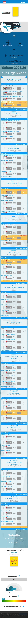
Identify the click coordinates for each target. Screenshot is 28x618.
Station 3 (14, 146)
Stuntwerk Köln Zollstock (14, 114)
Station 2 (14, 112)
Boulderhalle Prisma (14, 148)
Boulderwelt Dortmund (14, 79)
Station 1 (14, 77)
